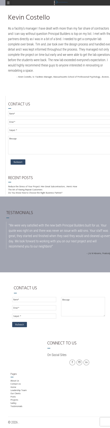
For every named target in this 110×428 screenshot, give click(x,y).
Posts (13, 396)
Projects (14, 399)
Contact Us (15, 383)
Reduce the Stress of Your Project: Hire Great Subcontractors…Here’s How (42, 186)
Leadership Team (18, 390)
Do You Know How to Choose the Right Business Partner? (35, 192)
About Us (14, 380)
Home (13, 387)
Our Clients (15, 393)
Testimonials (16, 406)
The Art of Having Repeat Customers (25, 189)
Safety (13, 403)
